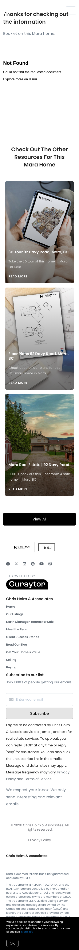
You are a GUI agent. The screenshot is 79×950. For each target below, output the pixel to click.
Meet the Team (17, 629)
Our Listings (14, 614)
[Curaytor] (27, 588)
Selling (11, 660)
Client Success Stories (22, 637)
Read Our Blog (16, 644)
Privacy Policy (39, 840)
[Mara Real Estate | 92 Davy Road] (39, 424)
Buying (11, 667)
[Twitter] (16, 563)
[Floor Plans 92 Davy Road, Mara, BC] (39, 316)
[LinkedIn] (24, 563)
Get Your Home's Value (23, 652)
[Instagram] (50, 563)
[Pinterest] (33, 563)
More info (27, 932)
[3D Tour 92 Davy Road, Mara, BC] (39, 211)
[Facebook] (8, 563)
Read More (18, 276)
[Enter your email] (43, 700)
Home (10, 606)
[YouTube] (41, 563)
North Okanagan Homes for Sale (30, 622)
